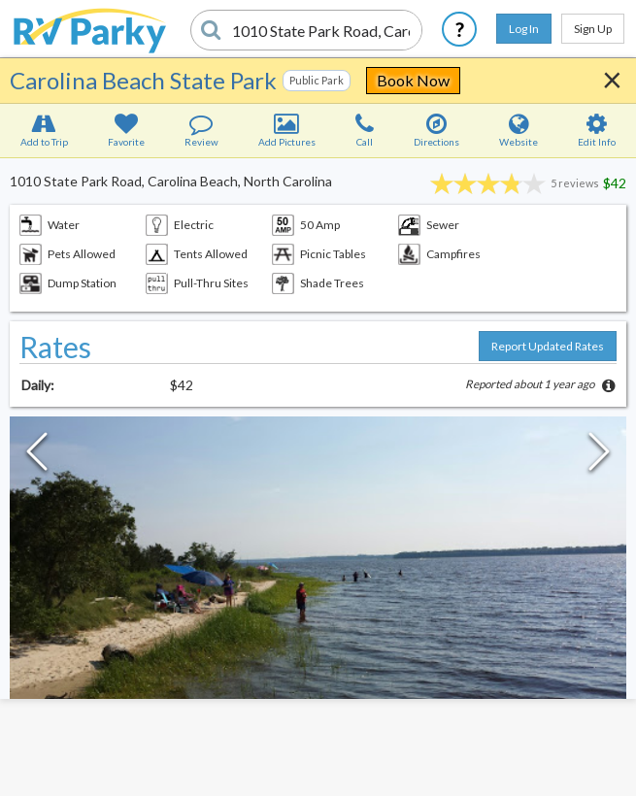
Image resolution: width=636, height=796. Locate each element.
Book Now (413, 80)
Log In (524, 28)
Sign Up (593, 28)
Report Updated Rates (547, 346)
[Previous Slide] (37, 456)
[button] (318, 589)
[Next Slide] (599, 456)
